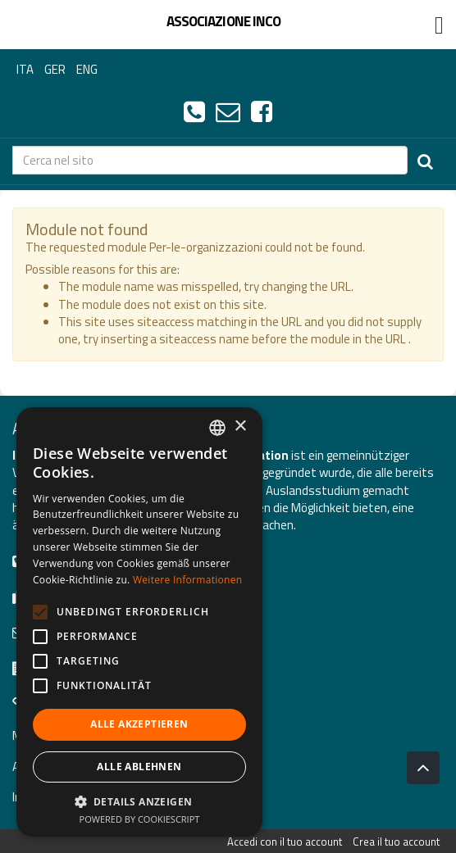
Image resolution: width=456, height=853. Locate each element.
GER (55, 69)
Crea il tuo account (396, 841)
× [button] (240, 426)
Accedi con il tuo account (284, 841)
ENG (87, 69)
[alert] (139, 622)
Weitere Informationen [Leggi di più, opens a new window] (188, 580)
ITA (25, 69)
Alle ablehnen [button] (139, 767)
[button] (139, 801)
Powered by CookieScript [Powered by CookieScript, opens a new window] (140, 819)
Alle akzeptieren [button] (139, 724)
